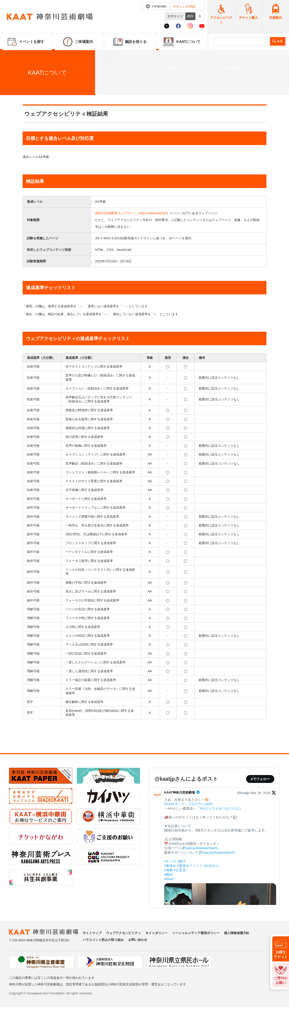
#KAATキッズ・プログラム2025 (188, 804)
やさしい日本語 (184, 6)
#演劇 (168, 870)
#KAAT (169, 879)
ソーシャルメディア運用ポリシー (195, 933)
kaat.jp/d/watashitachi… (203, 848)
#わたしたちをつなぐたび (219, 808)
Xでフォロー (260, 779)
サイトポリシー (156, 933)
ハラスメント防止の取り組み (103, 940)
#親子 (181, 861)
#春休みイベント (190, 865)
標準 (190, 16)
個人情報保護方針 (236, 933)
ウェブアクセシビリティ (34, 87)
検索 (280, 41)
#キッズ (170, 861)
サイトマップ (92, 933)
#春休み (170, 865)
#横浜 (168, 874)
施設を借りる (130, 42)
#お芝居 (180, 870)
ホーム (11, 87)
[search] (242, 41)
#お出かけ (211, 865)
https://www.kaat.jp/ (153, 213)
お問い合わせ (137, 940)
